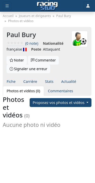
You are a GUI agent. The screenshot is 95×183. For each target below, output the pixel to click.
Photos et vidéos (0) (23, 90)
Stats (49, 81)
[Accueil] (47, 6)
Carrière (30, 81)
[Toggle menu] (7, 6)
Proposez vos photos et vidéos (59, 102)
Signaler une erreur (28, 68)
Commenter (43, 60)
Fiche (11, 81)
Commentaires (60, 90)
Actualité (68, 81)
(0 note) (22, 43)
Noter (17, 60)
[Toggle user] (88, 6)
